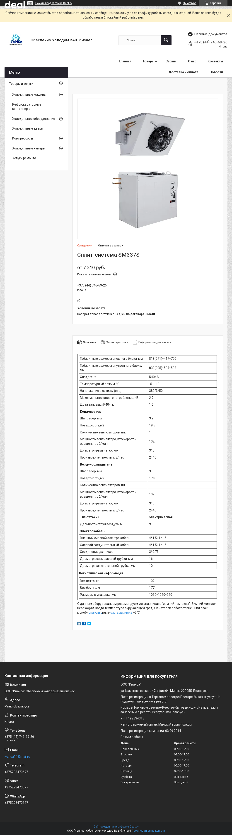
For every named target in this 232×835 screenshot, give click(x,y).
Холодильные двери (27, 128)
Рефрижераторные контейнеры (26, 107)
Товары (148, 61)
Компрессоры (22, 138)
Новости (216, 72)
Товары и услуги (21, 83)
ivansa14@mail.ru (17, 756)
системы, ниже (121, 612)
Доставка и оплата (183, 72)
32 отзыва (189, 3)
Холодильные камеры (28, 148)
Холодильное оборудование (33, 119)
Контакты (215, 61)
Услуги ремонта (24, 158)
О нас (192, 61)
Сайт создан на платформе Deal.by (116, 826)
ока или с (95, 612)
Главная (125, 61)
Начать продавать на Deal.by (53, 3)
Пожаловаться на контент (148, 830)
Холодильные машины (29, 94)
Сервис (171, 61)
